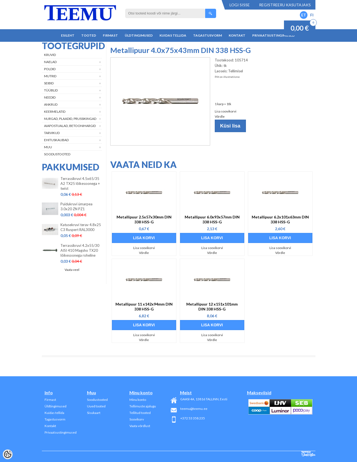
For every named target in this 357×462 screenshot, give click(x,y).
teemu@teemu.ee (193, 409)
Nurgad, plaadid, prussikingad (70, 119)
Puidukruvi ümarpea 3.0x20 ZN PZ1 (76, 206)
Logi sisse (240, 4)
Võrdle (220, 116)
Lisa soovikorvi (225, 111)
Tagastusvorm (207, 35)
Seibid (49, 83)
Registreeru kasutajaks (285, 4)
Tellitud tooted (140, 413)
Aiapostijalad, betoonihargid (70, 126)
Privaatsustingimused (273, 35)
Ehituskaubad (56, 140)
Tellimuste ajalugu (142, 406)
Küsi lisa (230, 126)
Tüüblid (51, 90)
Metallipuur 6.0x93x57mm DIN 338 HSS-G (212, 219)
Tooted (88, 35)
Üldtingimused (139, 35)
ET (303, 15)
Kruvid (50, 55)
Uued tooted (96, 406)
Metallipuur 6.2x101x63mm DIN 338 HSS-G (280, 219)
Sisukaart (93, 413)
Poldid (50, 69)
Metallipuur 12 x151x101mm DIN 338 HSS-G (212, 306)
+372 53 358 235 (192, 418)
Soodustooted (57, 154)
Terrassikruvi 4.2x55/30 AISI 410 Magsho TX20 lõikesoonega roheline (79, 250)
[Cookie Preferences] (8, 454)
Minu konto (137, 400)
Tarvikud (52, 133)
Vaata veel (72, 270)
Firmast (110, 35)
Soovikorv (136, 419)
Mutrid (50, 76)
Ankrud (50, 104)
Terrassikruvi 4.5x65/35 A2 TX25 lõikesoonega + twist (80, 183)
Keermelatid (54, 111)
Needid (50, 97)
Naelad (50, 62)
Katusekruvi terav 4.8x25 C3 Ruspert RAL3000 (80, 227)
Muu (48, 147)
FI (312, 15)
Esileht (67, 35)
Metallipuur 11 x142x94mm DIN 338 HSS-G (144, 306)
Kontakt (237, 35)
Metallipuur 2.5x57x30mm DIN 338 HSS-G (144, 219)
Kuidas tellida (172, 35)
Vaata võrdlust (139, 426)
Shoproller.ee (308, 454)
